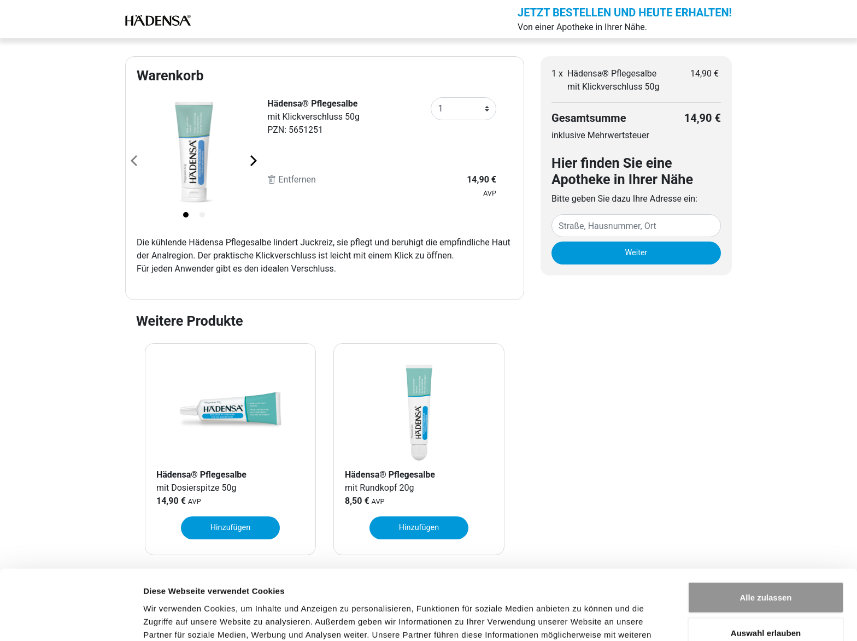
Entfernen (291, 179)
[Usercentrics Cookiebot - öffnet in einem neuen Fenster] (71, 619)
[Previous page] (135, 160)
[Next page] (252, 160)
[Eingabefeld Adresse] (636, 225)
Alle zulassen (765, 533)
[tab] (186, 215)
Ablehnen (765, 605)
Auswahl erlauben (766, 569)
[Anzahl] (463, 108)
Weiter (636, 252)
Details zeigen (581, 619)
